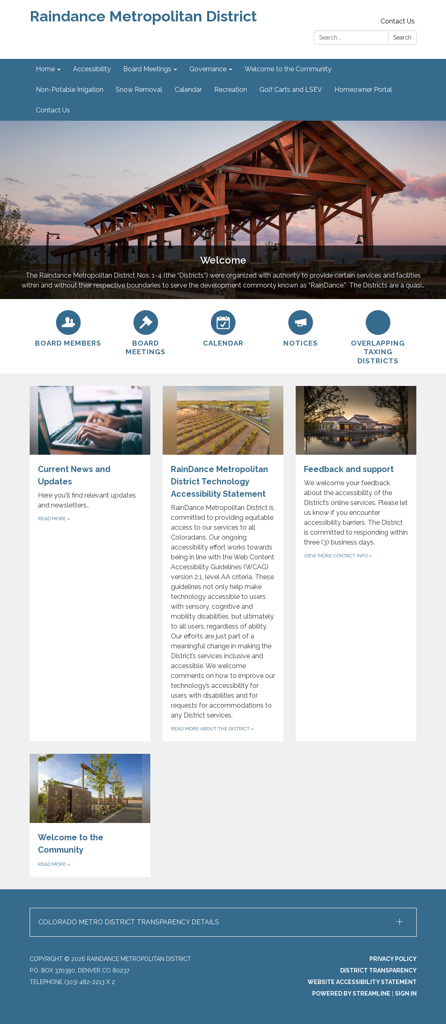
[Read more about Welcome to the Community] (90, 815)
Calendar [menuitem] (188, 90)
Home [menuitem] (45, 69)
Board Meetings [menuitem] (147, 69)
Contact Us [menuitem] (53, 110)
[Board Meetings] (146, 332)
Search (402, 37)
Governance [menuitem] (208, 69)
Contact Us (398, 21)
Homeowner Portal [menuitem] (363, 90)
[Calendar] (223, 327)
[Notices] (300, 327)
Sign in (406, 993)
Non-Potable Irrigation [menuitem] (69, 90)
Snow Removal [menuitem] (139, 90)
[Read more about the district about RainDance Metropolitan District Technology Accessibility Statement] (223, 563)
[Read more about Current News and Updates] (90, 563)
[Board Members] (68, 327)
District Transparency (378, 970)
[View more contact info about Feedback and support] (356, 563)
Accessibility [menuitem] (92, 69)
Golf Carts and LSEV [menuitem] (290, 90)
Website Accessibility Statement (362, 982)
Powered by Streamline (351, 993)
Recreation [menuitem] (230, 90)
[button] (223, 922)
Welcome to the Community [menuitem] (288, 69)
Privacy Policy (393, 959)
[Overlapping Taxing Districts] (378, 336)
